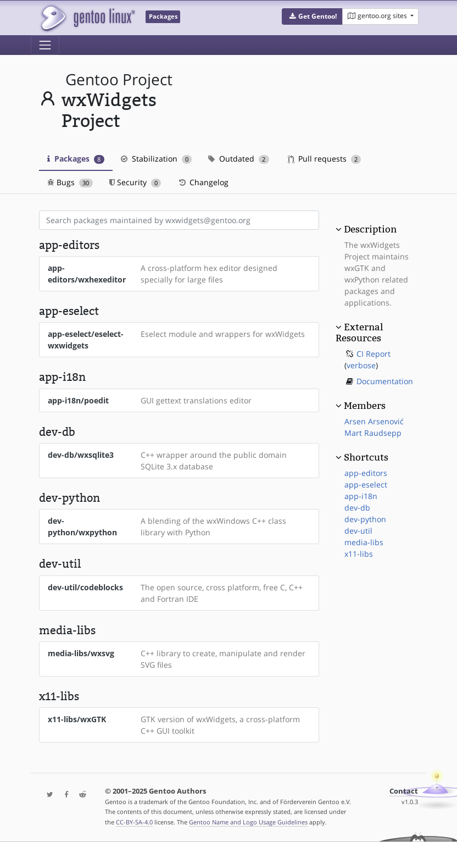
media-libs (363, 542)
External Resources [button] (359, 333)
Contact (403, 791)
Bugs (70, 182)
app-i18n (360, 496)
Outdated (238, 158)
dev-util (358, 530)
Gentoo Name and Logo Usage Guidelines (248, 822)
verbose (361, 365)
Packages (75, 158)
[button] (312, 16)
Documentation (384, 381)
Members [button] (365, 405)
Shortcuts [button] (366, 457)
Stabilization (156, 158)
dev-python (365, 519)
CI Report (373, 353)
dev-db (357, 507)
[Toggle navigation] (45, 45)
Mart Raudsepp (373, 433)
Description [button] (370, 229)
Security (135, 182)
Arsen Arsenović (374, 421)
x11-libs (358, 554)
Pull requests (324, 158)
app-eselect (365, 484)
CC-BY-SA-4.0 (134, 822)
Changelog (202, 182)
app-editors (365, 473)
